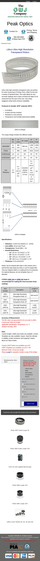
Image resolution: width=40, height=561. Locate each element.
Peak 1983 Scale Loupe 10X (20, 448)
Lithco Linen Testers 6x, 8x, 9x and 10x (20, 522)
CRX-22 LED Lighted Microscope (20, 467)
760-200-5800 (18, 37)
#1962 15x (20, 279)
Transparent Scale (6, 43)
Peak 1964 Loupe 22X (20, 485)
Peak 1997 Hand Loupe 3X (20, 430)
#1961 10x (10, 279)
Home (28, 1)
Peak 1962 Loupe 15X (20, 503)
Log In (35, 1)
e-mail (8, 352)
